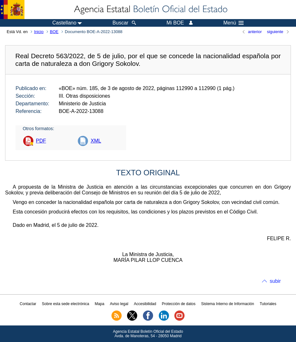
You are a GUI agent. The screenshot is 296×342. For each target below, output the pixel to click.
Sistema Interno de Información (227, 304)
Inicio (39, 31)
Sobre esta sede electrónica (65, 304)
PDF (41, 140)
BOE (54, 31)
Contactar (28, 304)
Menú (233, 22)
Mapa (99, 304)
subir (275, 281)
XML (96, 140)
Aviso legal (119, 304)
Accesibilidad (145, 304)
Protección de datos (178, 304)
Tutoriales (268, 304)
